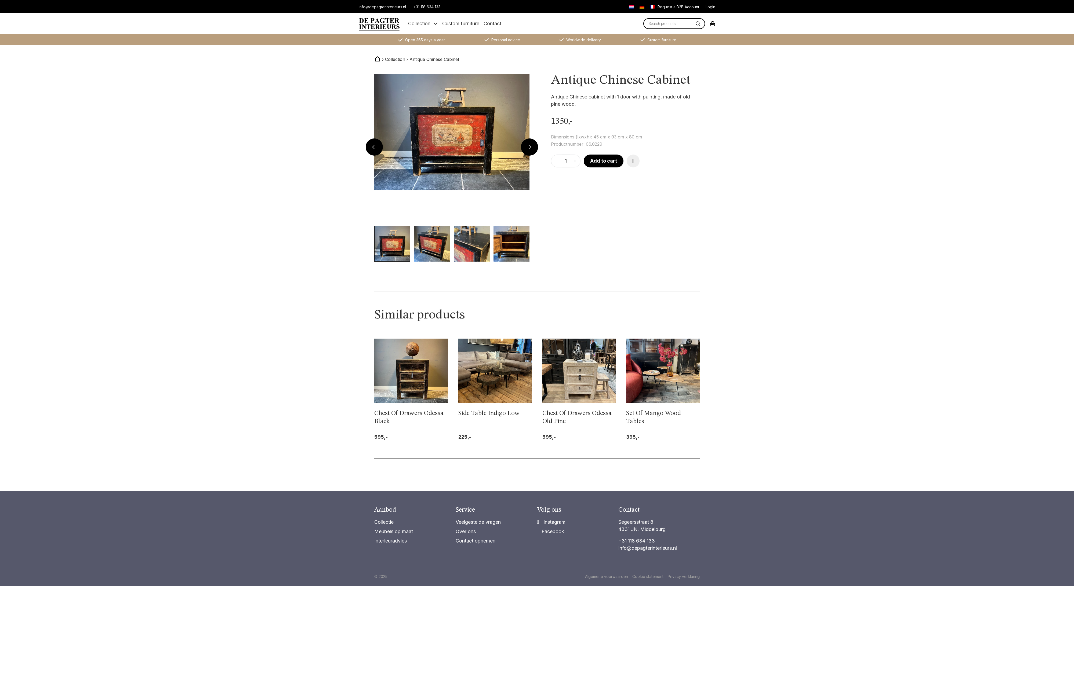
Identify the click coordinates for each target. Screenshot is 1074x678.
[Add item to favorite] (633, 161)
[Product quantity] (566, 161)
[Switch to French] (652, 6)
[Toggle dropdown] (435, 23)
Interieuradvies (390, 541)
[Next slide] (529, 147)
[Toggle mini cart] (712, 23)
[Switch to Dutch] (632, 6)
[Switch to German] (642, 6)
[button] (392, 244)
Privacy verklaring (684, 576)
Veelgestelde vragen (478, 522)
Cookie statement (647, 576)
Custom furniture (460, 23)
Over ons (466, 531)
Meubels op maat (393, 531)
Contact (492, 23)
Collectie (384, 522)
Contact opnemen (475, 541)
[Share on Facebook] (550, 531)
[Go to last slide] (374, 147)
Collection (419, 23)
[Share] (551, 522)
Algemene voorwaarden (606, 576)
